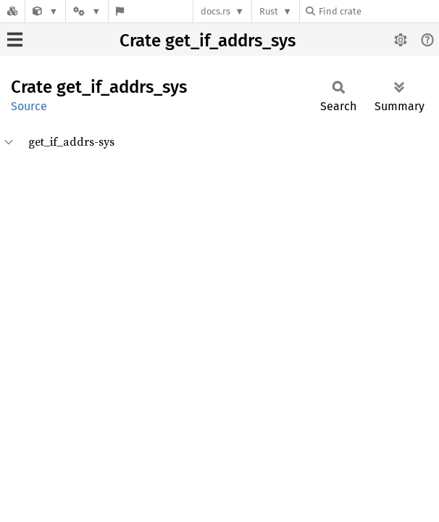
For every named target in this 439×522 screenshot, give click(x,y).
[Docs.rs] (12, 11)
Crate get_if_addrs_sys (208, 40)
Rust (268, 11)
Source (29, 106)
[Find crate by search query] (378, 11)
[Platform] (87, 11)
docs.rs (215, 11)
